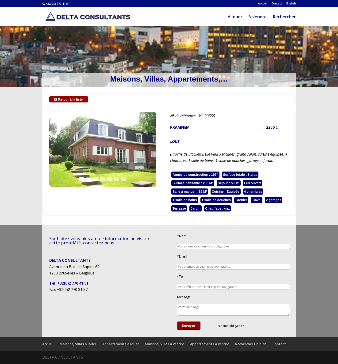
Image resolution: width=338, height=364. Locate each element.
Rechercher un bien (250, 344)
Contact (277, 3)
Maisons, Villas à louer (78, 344)
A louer (235, 17)
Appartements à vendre (209, 344)
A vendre (257, 17)
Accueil (262, 3)
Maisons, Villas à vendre (164, 344)
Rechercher (284, 17)
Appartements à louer (120, 344)
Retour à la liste (69, 99)
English (291, 3)
